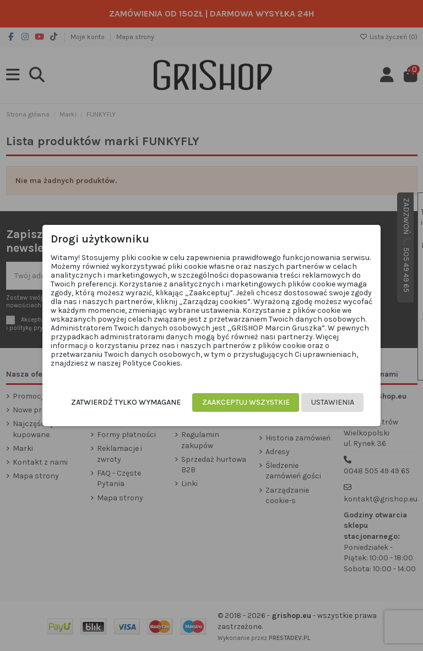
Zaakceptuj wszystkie (246, 402)
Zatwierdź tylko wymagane (126, 402)
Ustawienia (332, 402)
